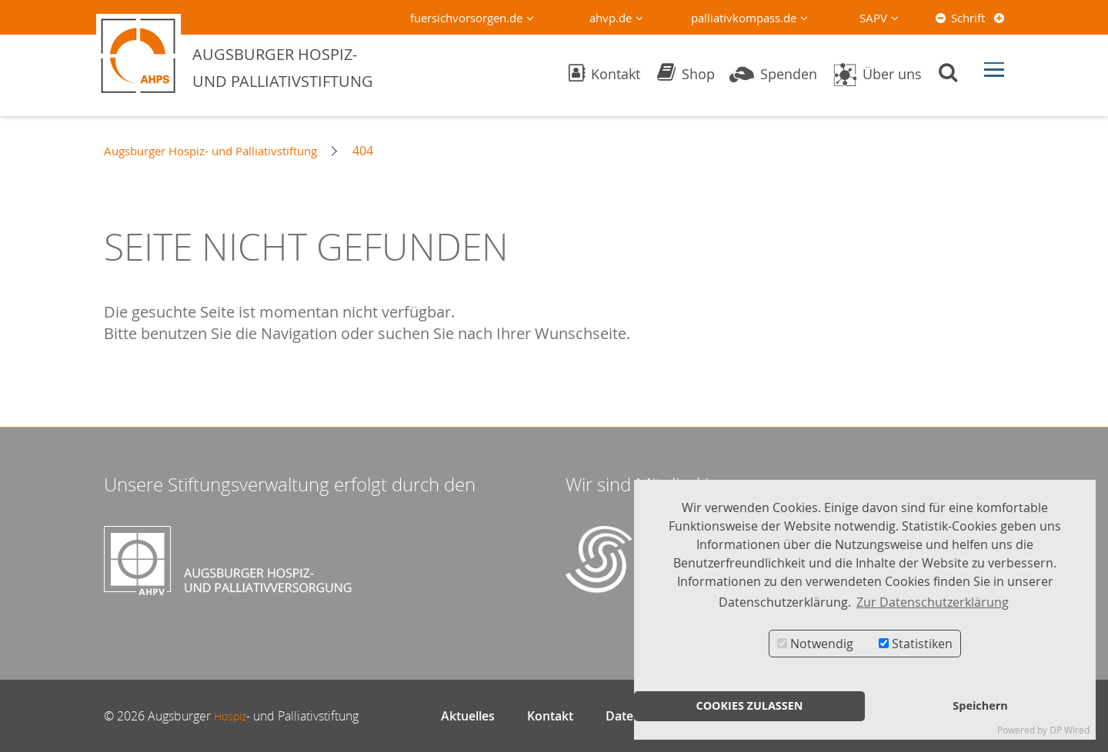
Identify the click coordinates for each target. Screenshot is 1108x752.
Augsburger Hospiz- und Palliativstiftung (220, 150)
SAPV (873, 17)
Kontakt (604, 74)
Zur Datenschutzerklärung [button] (932, 602)
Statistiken (916, 643)
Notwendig (815, 643)
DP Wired (1070, 730)
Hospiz (233, 715)
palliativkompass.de (743, 17)
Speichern (980, 705)
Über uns (877, 74)
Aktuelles (468, 715)
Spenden (773, 74)
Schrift (968, 17)
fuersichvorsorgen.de (466, 17)
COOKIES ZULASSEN (749, 705)
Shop (686, 74)
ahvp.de (610, 17)
